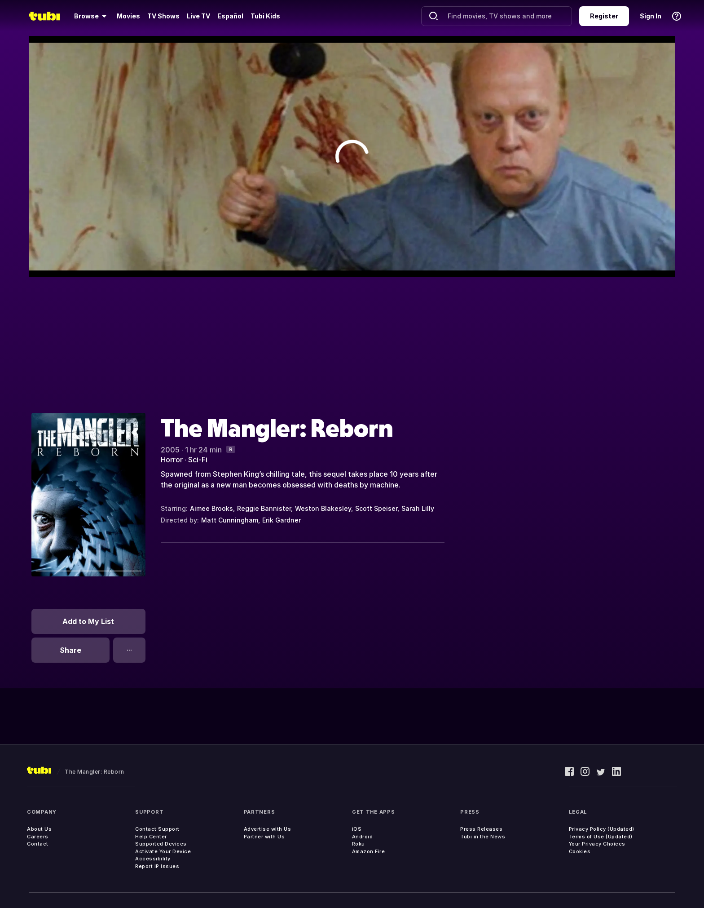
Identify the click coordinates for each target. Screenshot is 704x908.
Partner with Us (264, 836)
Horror (172, 459)
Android (362, 836)
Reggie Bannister (264, 508)
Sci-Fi (197, 459)
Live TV (198, 16)
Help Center (151, 836)
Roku (358, 844)
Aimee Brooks (211, 508)
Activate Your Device (163, 851)
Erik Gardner (281, 520)
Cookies (580, 851)
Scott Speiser (376, 508)
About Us (39, 829)
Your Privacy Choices (597, 844)
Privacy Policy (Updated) (601, 829)
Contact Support (157, 829)
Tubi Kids (265, 16)
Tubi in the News (482, 836)
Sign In (650, 16)
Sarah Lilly (417, 508)
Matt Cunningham (229, 520)
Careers (37, 836)
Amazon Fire (368, 851)
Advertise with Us (267, 829)
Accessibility (153, 858)
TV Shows (163, 16)
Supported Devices (161, 844)
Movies (128, 16)
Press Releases (481, 829)
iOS (357, 829)
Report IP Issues (157, 866)
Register (604, 16)
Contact (37, 844)
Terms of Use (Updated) (601, 836)
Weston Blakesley (323, 508)
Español (230, 16)
